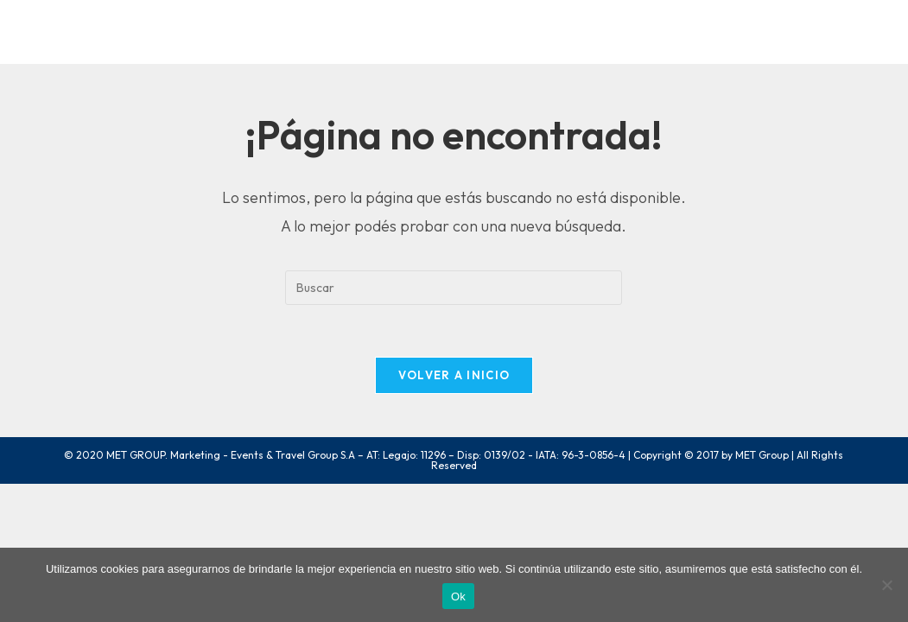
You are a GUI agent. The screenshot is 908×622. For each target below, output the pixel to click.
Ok (458, 596)
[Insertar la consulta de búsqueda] (453, 287)
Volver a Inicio (454, 375)
